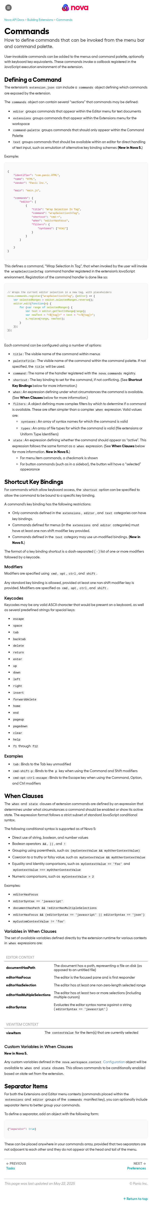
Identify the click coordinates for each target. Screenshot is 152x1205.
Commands (64, 19)
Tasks (10, 1168)
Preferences (136, 1168)
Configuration (114, 1062)
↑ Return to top (135, 1198)
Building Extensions (40, 19)
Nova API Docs (14, 19)
